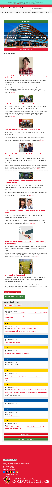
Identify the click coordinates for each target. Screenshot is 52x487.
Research (10, 12)
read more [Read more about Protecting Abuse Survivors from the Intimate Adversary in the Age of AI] (37, 256)
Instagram (10, 472)
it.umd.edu (30, 3)
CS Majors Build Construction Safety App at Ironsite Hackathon (23, 155)
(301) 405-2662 (12, 469)
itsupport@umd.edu (17, 3)
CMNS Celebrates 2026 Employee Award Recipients (23, 130)
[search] (39, 8)
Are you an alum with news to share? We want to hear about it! (14, 297)
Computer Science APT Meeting (12, 342)
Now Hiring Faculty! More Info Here (26, 21)
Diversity (42, 12)
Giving (48, 12)
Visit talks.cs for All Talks (26, 436)
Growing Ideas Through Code (15, 275)
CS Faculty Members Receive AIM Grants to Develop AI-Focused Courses (24, 182)
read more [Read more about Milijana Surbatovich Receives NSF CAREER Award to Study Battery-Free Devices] (12, 92)
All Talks (18, 305)
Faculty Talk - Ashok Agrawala (12, 366)
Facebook (4, 472)
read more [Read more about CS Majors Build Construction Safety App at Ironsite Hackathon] (38, 168)
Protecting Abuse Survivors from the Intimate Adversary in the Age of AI (25, 242)
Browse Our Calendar (26, 434)
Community (35, 12)
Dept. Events (9, 305)
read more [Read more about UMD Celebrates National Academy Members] (12, 116)
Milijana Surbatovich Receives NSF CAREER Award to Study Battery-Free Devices (26, 77)
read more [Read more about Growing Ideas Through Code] (20, 287)
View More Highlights (26, 49)
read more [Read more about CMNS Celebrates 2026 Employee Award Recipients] (41, 140)
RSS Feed (17, 292)
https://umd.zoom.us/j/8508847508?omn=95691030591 (23, 328)
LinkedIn (14, 472)
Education (17, 12)
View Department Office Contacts (10, 459)
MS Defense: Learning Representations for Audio (17, 353)
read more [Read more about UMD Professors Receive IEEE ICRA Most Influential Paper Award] (32, 223)
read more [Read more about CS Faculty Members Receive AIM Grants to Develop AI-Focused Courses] (31, 195)
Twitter (7, 472)
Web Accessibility (7, 474)
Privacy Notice (14, 474)
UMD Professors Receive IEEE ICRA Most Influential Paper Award (25, 212)
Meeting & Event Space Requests (26, 439)
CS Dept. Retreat (9, 405)
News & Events (26, 12)
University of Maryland (26, 5)
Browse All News (9, 292)
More (37, 3)
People (4, 12)
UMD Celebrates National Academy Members (20, 104)
